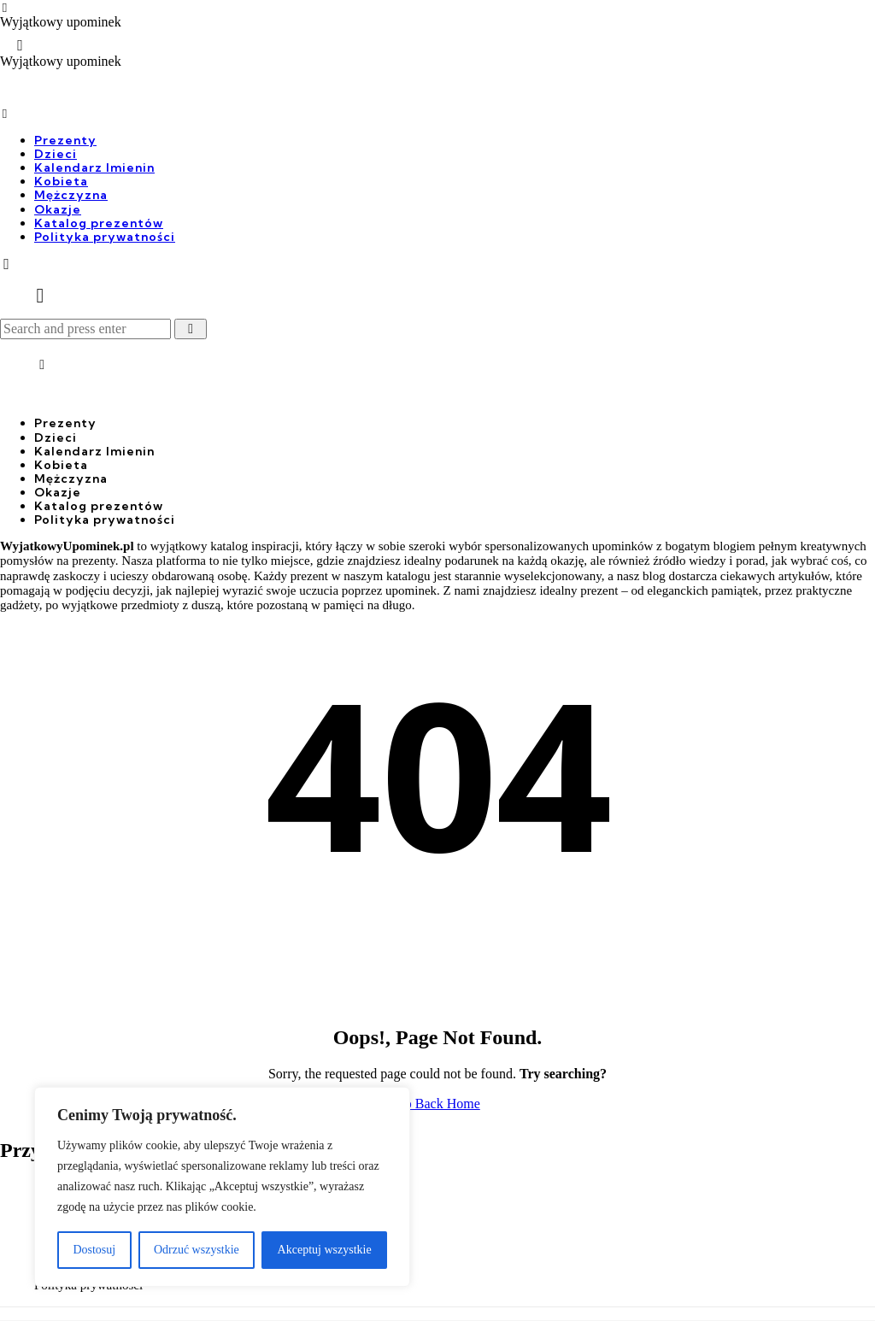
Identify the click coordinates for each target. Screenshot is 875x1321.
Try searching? (563, 1073)
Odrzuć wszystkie (196, 1249)
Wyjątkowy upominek (60, 22)
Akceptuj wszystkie (325, 1249)
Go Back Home (437, 1103)
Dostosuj (94, 1249)
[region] (222, 1187)
